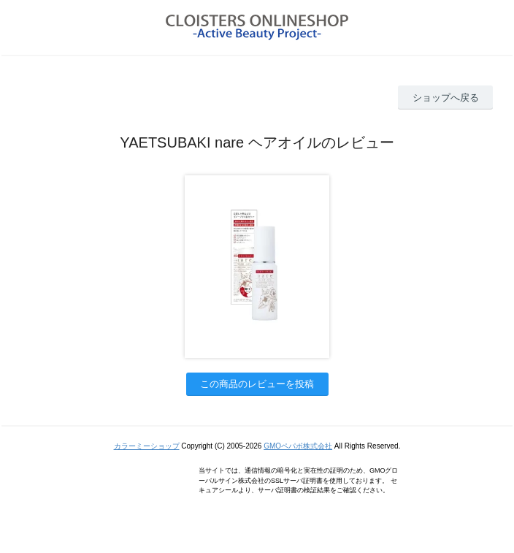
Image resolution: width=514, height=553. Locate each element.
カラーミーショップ (147, 446)
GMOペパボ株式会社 (298, 446)
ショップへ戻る (446, 97)
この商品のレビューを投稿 (257, 383)
